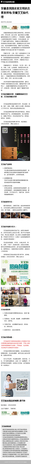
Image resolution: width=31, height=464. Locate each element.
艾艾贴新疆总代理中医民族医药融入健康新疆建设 (15, 450)
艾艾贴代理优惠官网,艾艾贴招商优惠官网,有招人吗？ (16, 437)
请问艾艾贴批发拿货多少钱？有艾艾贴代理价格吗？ (16, 429)
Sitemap (25, 461)
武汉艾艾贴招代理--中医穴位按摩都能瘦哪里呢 (14, 444)
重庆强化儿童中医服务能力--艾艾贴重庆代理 (14, 443)
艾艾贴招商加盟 (8, 2)
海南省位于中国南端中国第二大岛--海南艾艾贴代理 (16, 454)
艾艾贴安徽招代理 (7, 94)
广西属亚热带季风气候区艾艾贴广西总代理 (14, 446)
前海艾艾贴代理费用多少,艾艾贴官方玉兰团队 (14, 433)
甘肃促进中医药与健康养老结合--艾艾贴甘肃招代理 (16, 439)
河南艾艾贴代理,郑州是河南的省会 (11, 435)
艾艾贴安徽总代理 (10, 96)
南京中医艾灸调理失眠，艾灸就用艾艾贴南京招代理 (16, 456)
